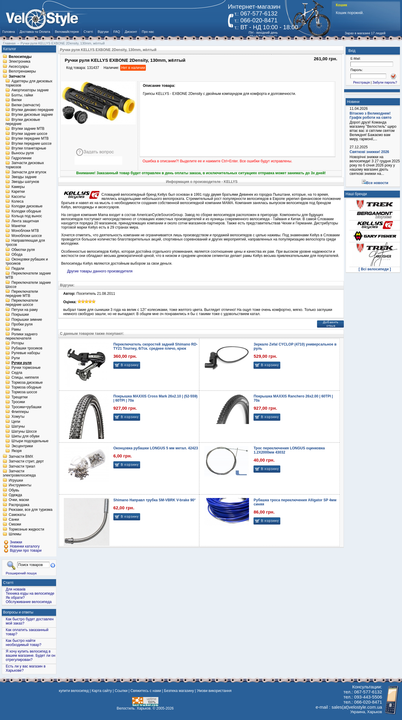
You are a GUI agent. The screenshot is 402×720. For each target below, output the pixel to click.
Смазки (15, 524)
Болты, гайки (22, 95)
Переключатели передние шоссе (21, 303)
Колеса (17, 201)
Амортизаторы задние (30, 90)
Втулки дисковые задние (32, 115)
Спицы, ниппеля (24, 378)
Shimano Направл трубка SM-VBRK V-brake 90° (154, 500)
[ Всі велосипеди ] (375, 269)
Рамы (16, 329)
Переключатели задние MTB (28, 276)
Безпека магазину (179, 691)
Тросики (18, 402)
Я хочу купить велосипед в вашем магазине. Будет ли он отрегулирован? (30, 655)
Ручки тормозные (26, 368)
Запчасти (17, 76)
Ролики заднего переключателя (21, 336)
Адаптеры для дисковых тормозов (28, 83)
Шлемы (15, 534)
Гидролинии (21, 158)
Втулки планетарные (28, 148)
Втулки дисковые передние (22, 122)
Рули (15, 358)
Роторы (17, 343)
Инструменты (20, 485)
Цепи (15, 422)
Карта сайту (102, 691)
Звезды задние (23, 177)
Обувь (14, 490)
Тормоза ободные (26, 387)
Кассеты (18, 197)
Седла (16, 373)
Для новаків (15, 589)
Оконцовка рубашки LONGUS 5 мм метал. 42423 (155, 448)
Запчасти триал (22, 466)
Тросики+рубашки (26, 407)
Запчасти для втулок (28, 172)
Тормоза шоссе (24, 392)
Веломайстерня (67, 31)
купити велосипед (74, 691)
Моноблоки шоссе (26, 236)
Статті (88, 31)
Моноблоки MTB (25, 231)
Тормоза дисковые (27, 382)
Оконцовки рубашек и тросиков (26, 262)
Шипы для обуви (25, 436)
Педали (17, 268)
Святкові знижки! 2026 (369, 152)
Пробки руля (22, 325)
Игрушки (16, 480)
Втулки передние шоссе (31, 143)
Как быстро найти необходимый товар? (23, 643)
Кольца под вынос (26, 216)
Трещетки (19, 397)
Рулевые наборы (25, 353)
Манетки (18, 226)
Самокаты (17, 515)
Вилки (16, 100)
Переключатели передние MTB (21, 293)
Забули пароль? (384, 82)
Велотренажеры (22, 72)
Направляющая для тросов (25, 243)
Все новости (377, 183)
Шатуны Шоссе (24, 431)
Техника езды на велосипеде (30, 593)
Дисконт (131, 31)
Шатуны (18, 427)
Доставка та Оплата (35, 31)
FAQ (116, 31)
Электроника (19, 62)
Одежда (15, 495)
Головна (8, 31)
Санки (14, 519)
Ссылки (121, 691)
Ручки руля (21, 363)
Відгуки (103, 31)
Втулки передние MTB (30, 139)
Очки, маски (19, 500)
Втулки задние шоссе (29, 134)
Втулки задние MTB (27, 129)
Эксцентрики (22, 446)
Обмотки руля (23, 250)
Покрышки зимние (26, 319)
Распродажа (19, 505)
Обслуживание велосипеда (29, 602)
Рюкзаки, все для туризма (30, 510)
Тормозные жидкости (26, 529)
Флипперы (20, 412)
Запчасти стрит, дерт (26, 462)
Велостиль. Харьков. (134, 708)
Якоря (16, 451)
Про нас (148, 31)
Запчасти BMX (21, 456)
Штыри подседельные (29, 441)
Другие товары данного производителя (99, 271)
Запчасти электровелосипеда (19, 473)
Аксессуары (19, 66)
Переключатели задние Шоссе (28, 284)
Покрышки (20, 315)
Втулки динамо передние (32, 110)
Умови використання (214, 691)
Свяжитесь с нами (145, 691)
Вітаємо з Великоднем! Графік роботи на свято (370, 115)
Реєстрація (361, 82)
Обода (16, 254)
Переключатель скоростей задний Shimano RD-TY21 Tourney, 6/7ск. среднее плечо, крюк (155, 346)
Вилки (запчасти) (25, 105)
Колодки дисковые (26, 206)
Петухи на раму (24, 310)
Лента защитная (25, 221)
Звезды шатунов (25, 182)
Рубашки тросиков (26, 348)
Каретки (18, 192)
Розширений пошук (21, 573)
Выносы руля (22, 153)
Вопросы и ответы (18, 612)
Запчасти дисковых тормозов (24, 165)
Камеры (17, 187)
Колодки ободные (26, 211)
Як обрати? (15, 598)
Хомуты (17, 417)
